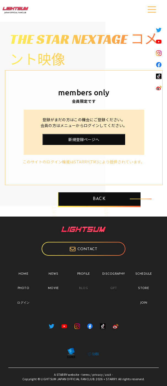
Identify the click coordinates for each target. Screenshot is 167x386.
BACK (99, 199)
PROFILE (83, 274)
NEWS (53, 274)
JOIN (143, 302)
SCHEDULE (143, 274)
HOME (23, 274)
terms (86, 374)
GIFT (113, 288)
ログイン (23, 302)
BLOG (83, 288)
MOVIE (53, 288)
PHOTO (23, 288)
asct (108, 374)
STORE (143, 288)
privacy (97, 374)
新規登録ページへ (83, 139)
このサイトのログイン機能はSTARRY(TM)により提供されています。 (84, 161)
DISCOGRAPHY (113, 274)
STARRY (62, 374)
